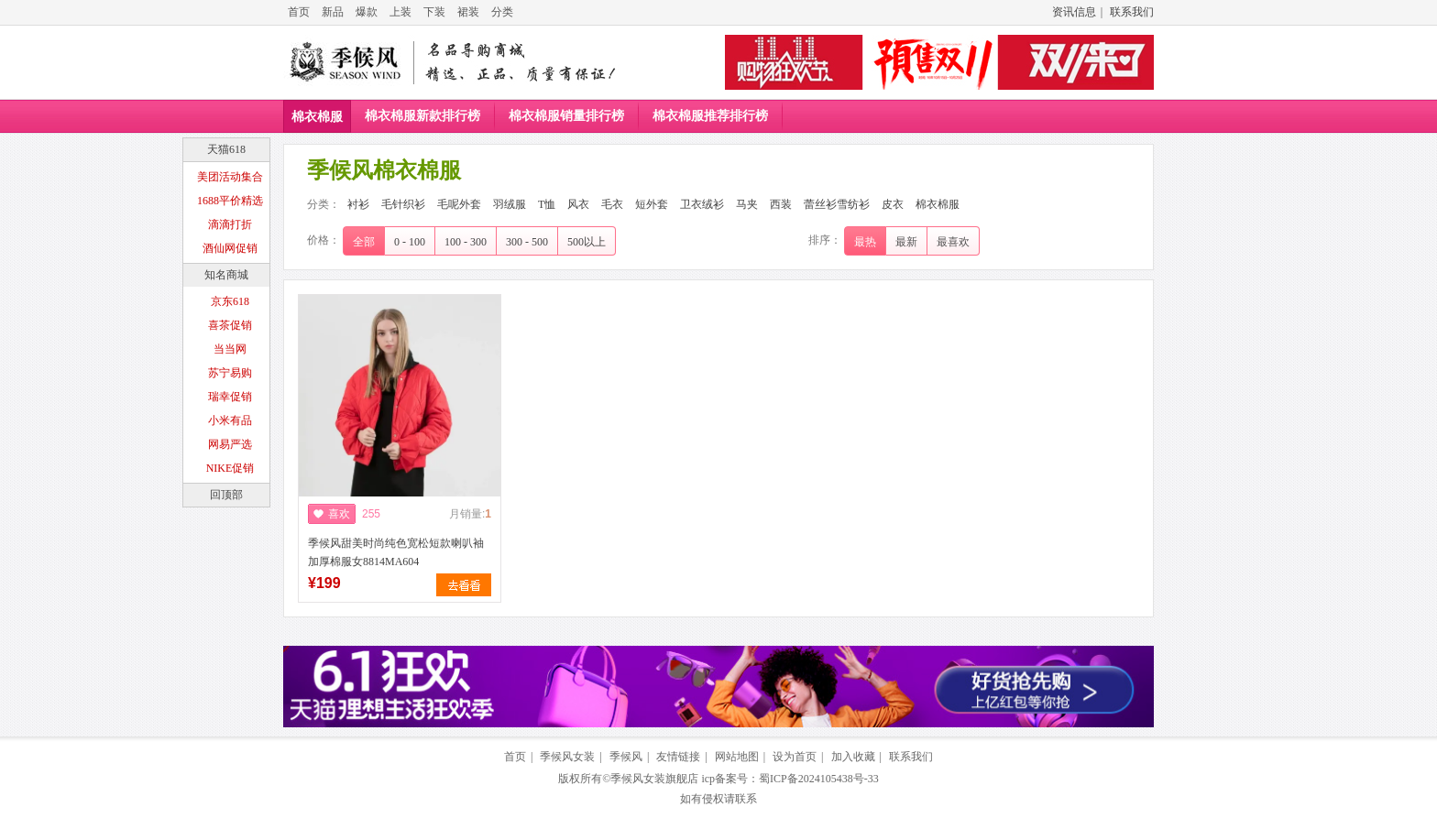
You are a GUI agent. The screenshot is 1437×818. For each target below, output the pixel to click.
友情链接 (678, 756)
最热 (865, 241)
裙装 (468, 11)
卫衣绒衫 (702, 204)
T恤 (546, 204)
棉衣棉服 (317, 117)
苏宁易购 (230, 372)
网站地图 (737, 756)
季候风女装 (567, 756)
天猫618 (226, 149)
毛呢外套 (459, 204)
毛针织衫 (403, 204)
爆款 (367, 11)
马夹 (747, 204)
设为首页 (795, 756)
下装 (434, 11)
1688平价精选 (230, 200)
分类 (502, 11)
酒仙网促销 (230, 248)
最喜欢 (953, 241)
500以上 (586, 241)
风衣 (578, 204)
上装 (400, 11)
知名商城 (226, 274)
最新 (906, 241)
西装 (781, 204)
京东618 (230, 301)
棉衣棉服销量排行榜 (566, 116)
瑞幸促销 (230, 396)
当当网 (230, 349)
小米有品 (230, 420)
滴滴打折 (230, 224)
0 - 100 (409, 241)
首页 (299, 11)
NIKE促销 (230, 468)
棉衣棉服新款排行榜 (422, 116)
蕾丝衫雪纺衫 (837, 204)
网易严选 (230, 444)
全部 (364, 241)
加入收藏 (853, 756)
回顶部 (226, 494)
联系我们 (1132, 11)
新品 (333, 11)
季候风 (625, 756)
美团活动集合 (230, 176)
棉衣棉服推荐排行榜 (710, 116)
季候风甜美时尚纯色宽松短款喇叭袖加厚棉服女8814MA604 (396, 552)
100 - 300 (465, 241)
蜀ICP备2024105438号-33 (819, 778)
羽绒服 (509, 204)
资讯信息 (1074, 11)
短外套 (651, 204)
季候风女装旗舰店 (654, 778)
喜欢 (339, 513)
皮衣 (893, 204)
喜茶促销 (230, 325)
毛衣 (612, 204)
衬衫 (358, 204)
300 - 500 (527, 241)
